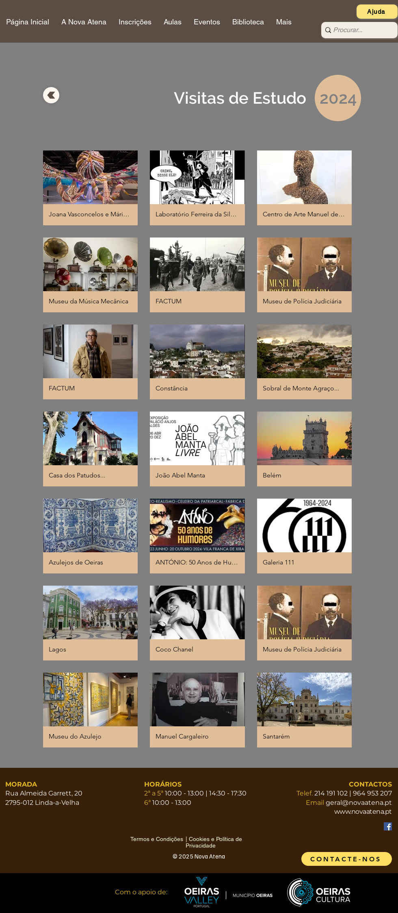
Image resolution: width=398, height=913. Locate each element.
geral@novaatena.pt (359, 802)
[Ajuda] (377, 11)
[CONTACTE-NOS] (346, 859)
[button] (90, 187)
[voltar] (51, 95)
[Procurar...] (357, 30)
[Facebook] (388, 826)
